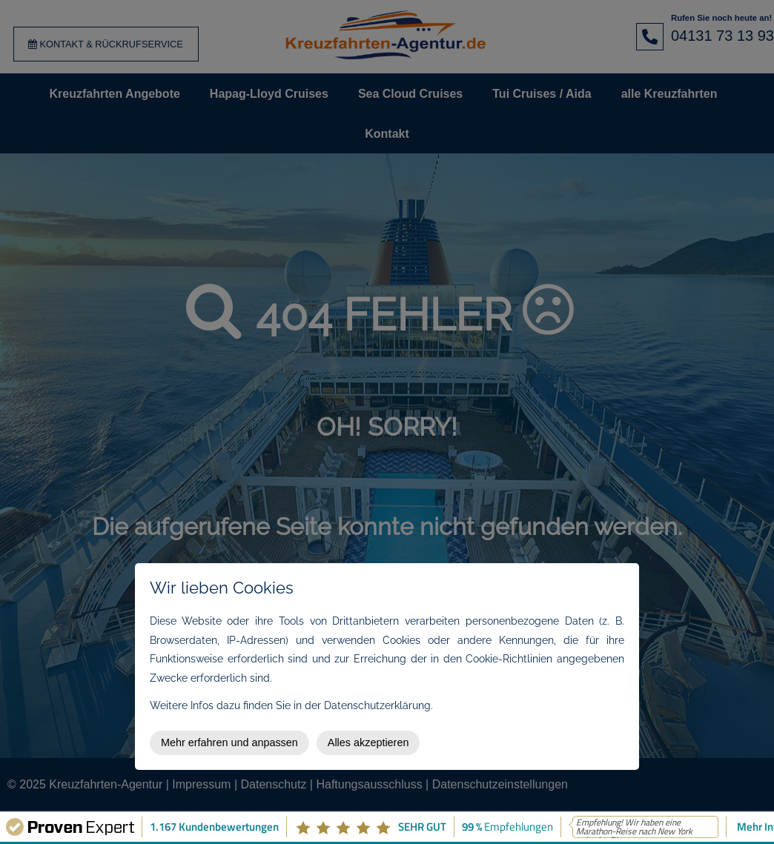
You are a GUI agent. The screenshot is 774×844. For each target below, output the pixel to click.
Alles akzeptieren (368, 742)
